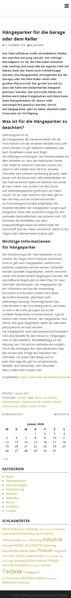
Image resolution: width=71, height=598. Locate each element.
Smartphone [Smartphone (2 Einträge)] (22, 565)
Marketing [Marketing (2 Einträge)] (49, 545)
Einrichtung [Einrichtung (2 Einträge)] (28, 533)
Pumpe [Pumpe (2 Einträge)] (20, 556)
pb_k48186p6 (36, 45)
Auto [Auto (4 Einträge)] (6, 528)
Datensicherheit (16, 481)
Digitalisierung (15, 489)
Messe (10, 502)
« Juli (5, 458)
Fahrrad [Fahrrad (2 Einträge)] (48, 533)
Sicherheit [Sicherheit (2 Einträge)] (8, 565)
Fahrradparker (11, 401)
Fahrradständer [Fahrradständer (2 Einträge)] (11, 540)
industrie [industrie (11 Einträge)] (52, 539)
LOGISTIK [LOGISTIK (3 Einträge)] (36, 545)
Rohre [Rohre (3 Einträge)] (31, 560)
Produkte (12, 506)
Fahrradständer (30, 401)
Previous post (14, 414)
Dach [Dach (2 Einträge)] (5, 533)
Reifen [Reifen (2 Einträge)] (39, 556)
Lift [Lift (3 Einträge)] (25, 545)
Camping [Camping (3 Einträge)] (31, 529)
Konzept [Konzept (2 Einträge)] (7, 545)
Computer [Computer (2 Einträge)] (59, 529)
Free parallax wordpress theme (39, 595)
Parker (32, 406)
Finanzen (11, 493)
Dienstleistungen (17, 485)
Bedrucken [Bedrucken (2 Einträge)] (17, 529)
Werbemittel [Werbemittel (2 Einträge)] (9, 582)
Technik (21, 397)
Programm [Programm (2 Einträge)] (60, 551)
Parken (23, 406)
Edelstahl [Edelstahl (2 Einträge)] (14, 533)
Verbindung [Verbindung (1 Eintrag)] (50, 578)
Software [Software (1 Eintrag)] (35, 565)
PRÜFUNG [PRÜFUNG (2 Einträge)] (8, 556)
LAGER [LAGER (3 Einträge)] (18, 545)
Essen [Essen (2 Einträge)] (39, 533)
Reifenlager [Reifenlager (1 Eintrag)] (8, 561)
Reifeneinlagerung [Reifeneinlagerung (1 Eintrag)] (53, 556)
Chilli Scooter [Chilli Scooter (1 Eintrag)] (45, 529)
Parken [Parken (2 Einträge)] (32, 551)
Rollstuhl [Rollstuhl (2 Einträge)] (42, 560)
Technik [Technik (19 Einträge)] (12, 571)
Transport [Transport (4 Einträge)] (31, 572)
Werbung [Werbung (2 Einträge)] (23, 582)
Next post (60, 414)
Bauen (10, 476)
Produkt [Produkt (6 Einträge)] (45, 550)
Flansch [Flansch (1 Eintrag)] (25, 540)
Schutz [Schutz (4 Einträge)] (53, 560)
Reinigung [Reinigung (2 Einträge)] (21, 560)
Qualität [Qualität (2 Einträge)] (30, 556)
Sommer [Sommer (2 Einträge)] (46, 565)
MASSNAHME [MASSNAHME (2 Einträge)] (10, 551)
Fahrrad (52, 397)
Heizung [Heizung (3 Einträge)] (36, 540)
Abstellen (40, 397)
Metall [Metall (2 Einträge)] (23, 551)
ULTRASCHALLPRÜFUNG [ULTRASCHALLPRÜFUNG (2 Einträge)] (17, 578)
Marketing (12, 498)
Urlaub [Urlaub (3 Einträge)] (39, 578)
